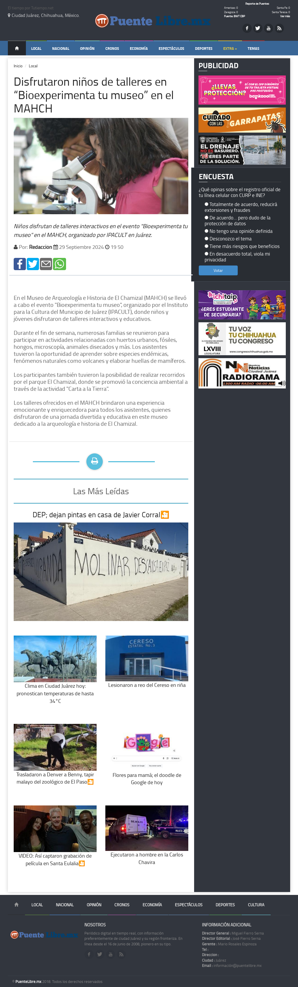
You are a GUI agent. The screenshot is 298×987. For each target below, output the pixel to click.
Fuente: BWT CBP (234, 16)
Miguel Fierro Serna (233, 933)
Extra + (230, 48)
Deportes (203, 48)
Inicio (18, 65)
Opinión (87, 48)
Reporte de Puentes (257, 3)
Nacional (60, 48)
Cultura (256, 904)
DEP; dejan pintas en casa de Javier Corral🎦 (101, 514)
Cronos (112, 48)
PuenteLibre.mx (28, 981)
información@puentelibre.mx (232, 965)
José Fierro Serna (231, 938)
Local (36, 48)
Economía (139, 48)
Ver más (285, 16)
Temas (253, 48)
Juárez (214, 960)
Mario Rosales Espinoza (229, 943)
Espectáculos (171, 48)
